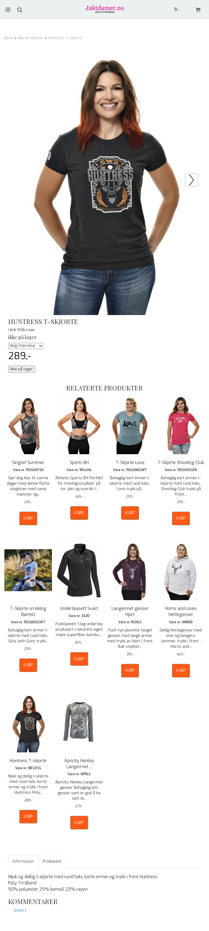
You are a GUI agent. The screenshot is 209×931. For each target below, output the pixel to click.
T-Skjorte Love (130, 462)
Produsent (52, 861)
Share (19, 910)
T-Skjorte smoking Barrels (28, 611)
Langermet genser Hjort (130, 611)
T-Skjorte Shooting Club (181, 462)
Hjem (8, 38)
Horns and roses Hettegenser (181, 611)
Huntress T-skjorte (65, 38)
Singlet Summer (28, 462)
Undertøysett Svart (79, 608)
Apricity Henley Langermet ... (79, 764)
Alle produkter (30, 38)
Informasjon (23, 861)
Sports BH (79, 462)
